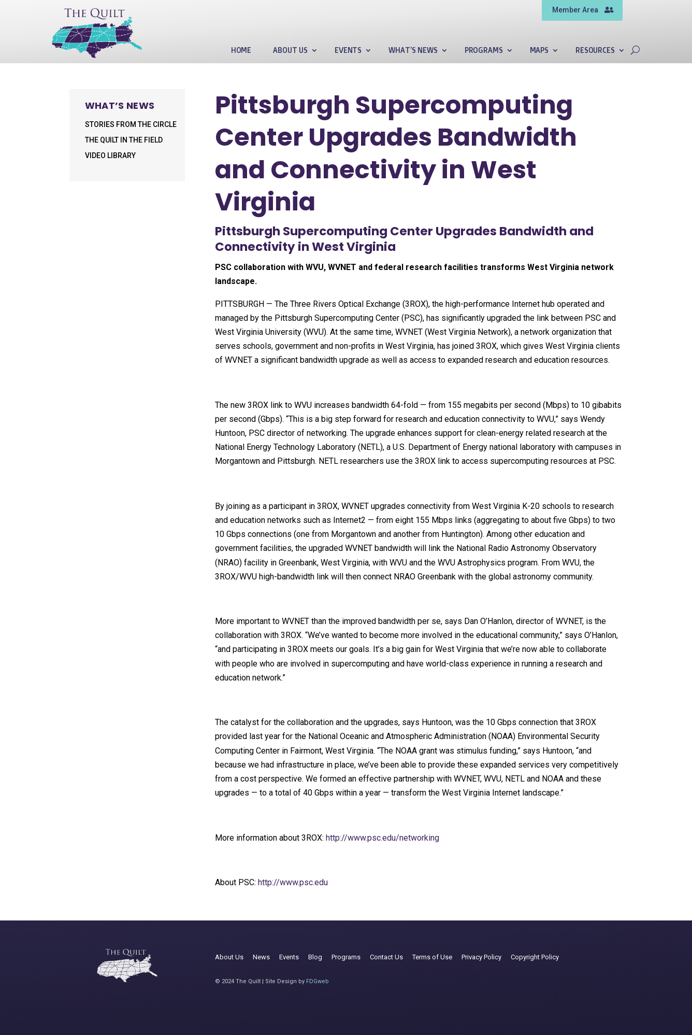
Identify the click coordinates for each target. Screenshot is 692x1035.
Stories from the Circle (131, 125)
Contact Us (386, 957)
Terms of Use (432, 957)
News (261, 957)
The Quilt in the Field (124, 140)
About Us (290, 50)
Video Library (110, 156)
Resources (595, 50)
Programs (484, 50)
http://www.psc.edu (293, 882)
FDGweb (317, 981)
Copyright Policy (535, 957)
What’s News (412, 50)
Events (348, 50)
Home (241, 50)
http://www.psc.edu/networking (382, 838)
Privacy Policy (481, 957)
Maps (539, 50)
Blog (315, 957)
